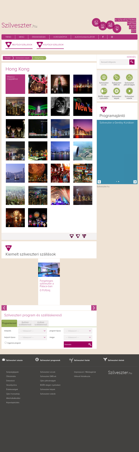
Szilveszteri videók (129, 97)
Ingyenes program (14, 343)
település (7, 331)
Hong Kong (39, 58)
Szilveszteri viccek (103, 84)
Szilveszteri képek (22, 58)
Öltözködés (11, 376)
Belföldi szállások (22, 45)
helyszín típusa (9, 337)
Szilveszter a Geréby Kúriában (116, 122)
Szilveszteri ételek (116, 360)
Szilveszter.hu (103, 186)
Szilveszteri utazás (14, 360)
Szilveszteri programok (50, 360)
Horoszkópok (60, 37)
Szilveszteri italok (82, 360)
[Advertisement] (69, 10)
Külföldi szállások (53, 45)
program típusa (55, 331)
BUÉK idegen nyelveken (103, 97)
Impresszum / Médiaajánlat (85, 372)
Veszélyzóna (11, 385)
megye (52, 337)
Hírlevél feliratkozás (82, 376)
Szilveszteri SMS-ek (116, 84)
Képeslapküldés (12, 403)
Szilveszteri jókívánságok (129, 84)
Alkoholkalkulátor (85, 37)
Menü (21, 37)
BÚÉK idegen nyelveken (50, 385)
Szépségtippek (12, 372)
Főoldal (7, 58)
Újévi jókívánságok (48, 381)
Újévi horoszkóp (13, 394)
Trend (8, 37)
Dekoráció (10, 381)
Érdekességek (39, 37)
